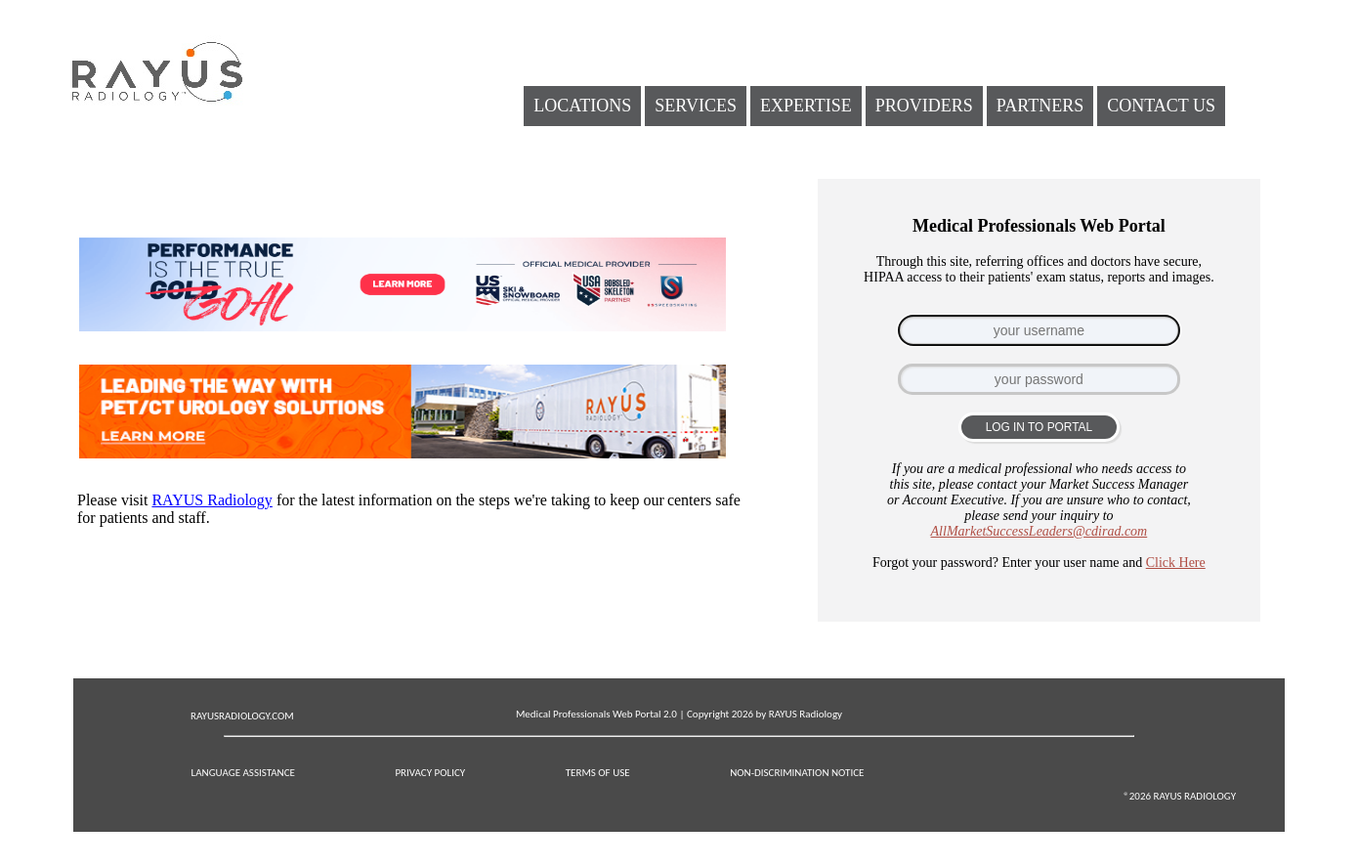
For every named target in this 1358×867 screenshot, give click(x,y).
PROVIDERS (924, 105)
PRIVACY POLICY (430, 772)
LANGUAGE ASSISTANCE (243, 772)
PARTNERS (1040, 105)
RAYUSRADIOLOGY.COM (242, 716)
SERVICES (696, 105)
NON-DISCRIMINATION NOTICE (797, 772)
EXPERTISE (806, 105)
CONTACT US (1161, 105)
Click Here (1176, 562)
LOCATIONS (582, 105)
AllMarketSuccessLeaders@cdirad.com (1039, 531)
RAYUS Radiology (211, 500)
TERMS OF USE (598, 772)
